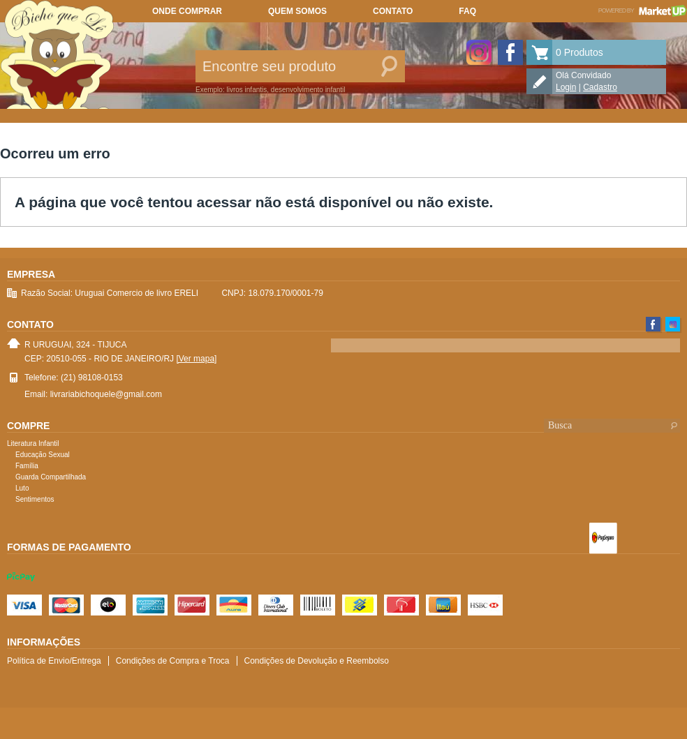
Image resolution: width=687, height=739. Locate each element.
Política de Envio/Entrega (54, 661)
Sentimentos (34, 499)
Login (566, 87)
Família (26, 466)
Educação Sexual (42, 454)
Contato (393, 11)
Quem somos (297, 11)
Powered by (642, 10)
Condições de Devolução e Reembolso (316, 661)
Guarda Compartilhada (50, 477)
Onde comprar (187, 11)
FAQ (467, 11)
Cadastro (600, 87)
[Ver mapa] (196, 359)
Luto (22, 488)
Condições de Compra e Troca (173, 661)
